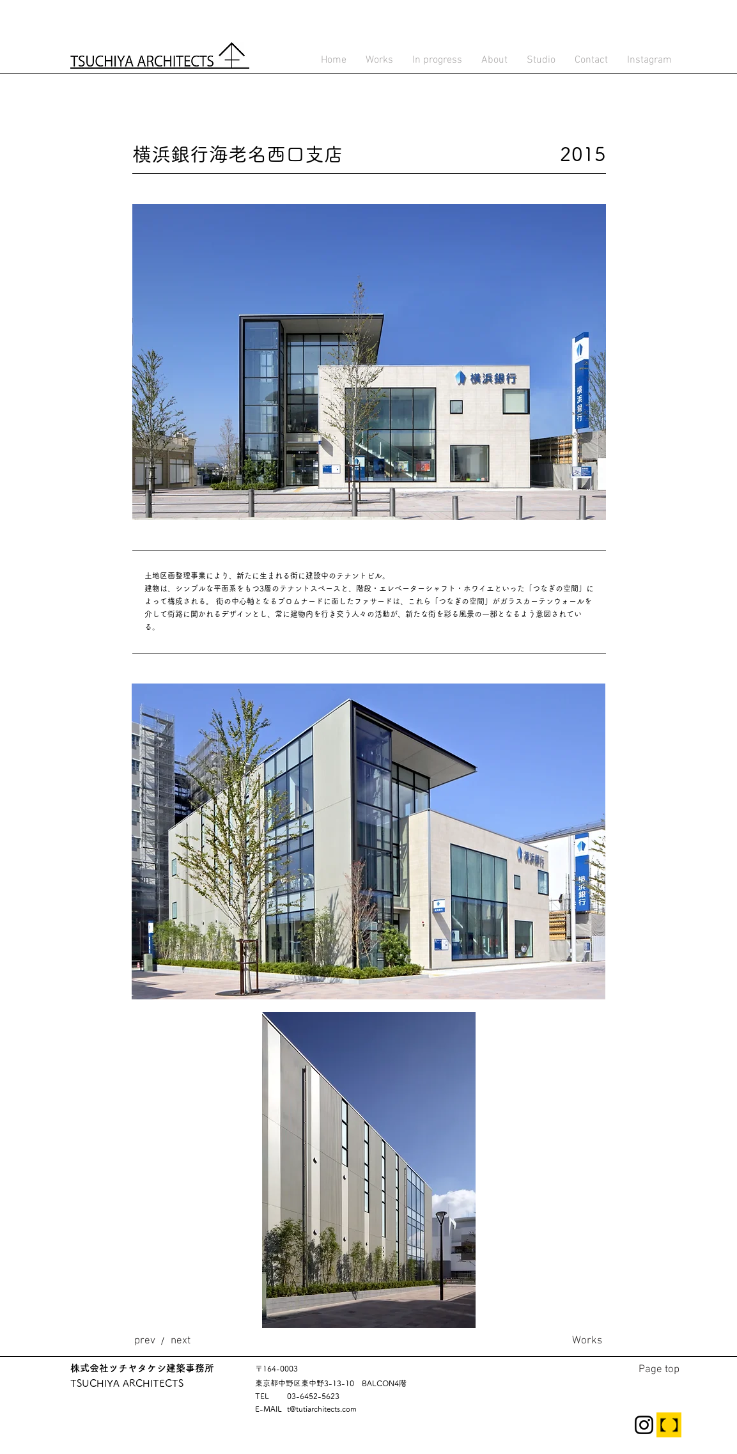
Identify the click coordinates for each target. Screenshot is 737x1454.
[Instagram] (644, 1424)
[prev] (144, 1341)
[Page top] (659, 1369)
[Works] (587, 1341)
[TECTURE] (668, 1424)
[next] (180, 1341)
